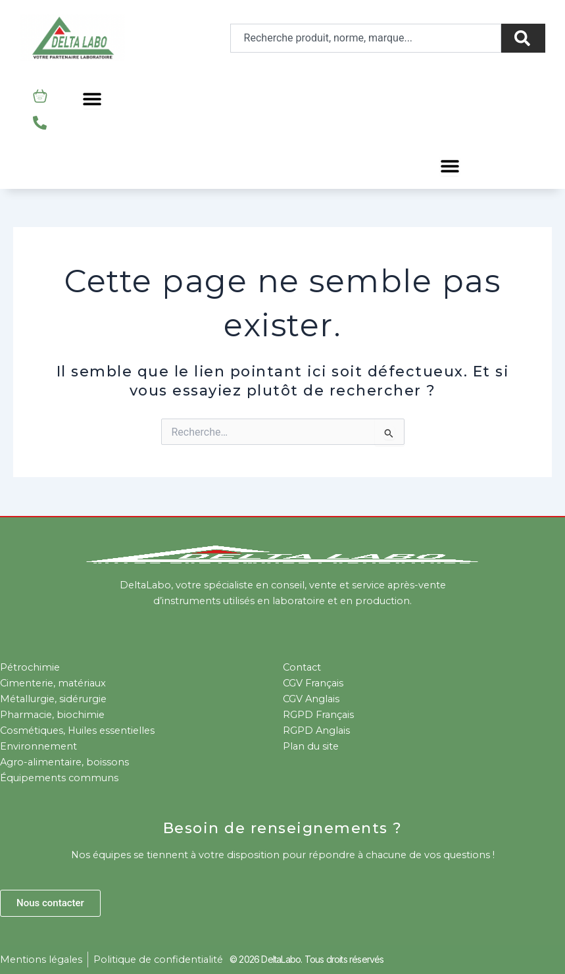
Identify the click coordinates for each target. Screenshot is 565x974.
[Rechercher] (523, 38)
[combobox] (365, 38)
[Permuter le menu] (92, 99)
